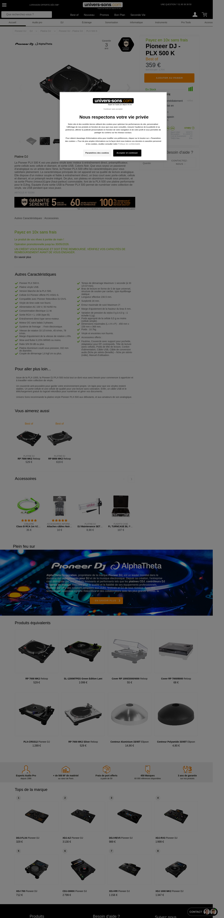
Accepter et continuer (127, 153)
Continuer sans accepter (113, 109)
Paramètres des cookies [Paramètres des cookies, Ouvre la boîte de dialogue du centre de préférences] (97, 153)
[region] (113, 126)
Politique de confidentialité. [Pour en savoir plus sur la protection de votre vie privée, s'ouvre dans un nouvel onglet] (129, 144)
